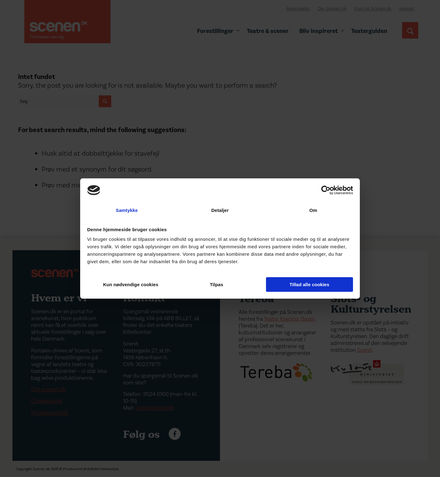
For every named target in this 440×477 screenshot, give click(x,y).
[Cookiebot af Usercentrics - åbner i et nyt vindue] (326, 190)
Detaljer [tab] (220, 210)
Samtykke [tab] (127, 210)
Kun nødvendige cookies (130, 284)
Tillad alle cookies (309, 284)
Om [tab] (313, 210)
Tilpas (220, 284)
